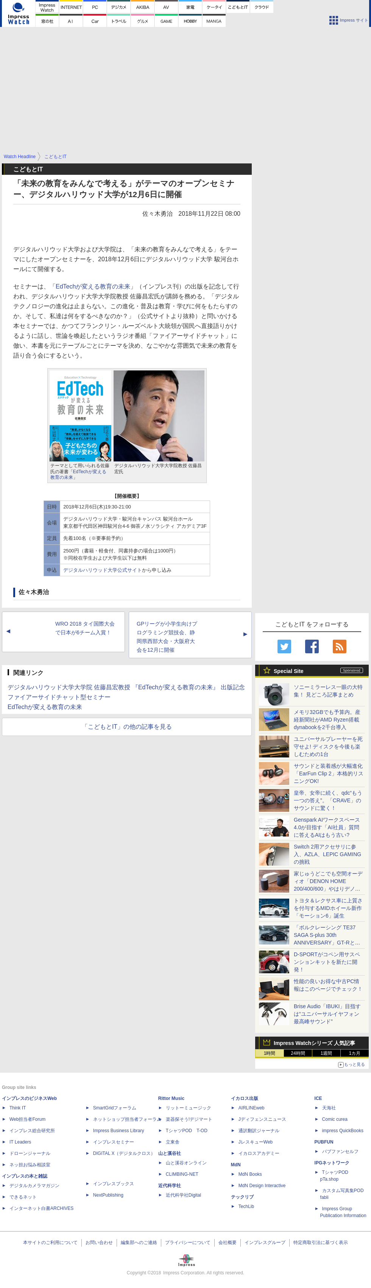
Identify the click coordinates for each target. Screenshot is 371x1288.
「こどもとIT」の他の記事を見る (127, 726)
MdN (236, 1164)
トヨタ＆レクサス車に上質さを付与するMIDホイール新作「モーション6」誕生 (328, 908)
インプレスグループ (265, 1242)
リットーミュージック (188, 1108)
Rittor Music (171, 1098)
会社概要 (227, 1242)
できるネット (23, 1197)
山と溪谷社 (169, 1153)
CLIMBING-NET (182, 1174)
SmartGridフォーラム (115, 1108)
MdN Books (250, 1174)
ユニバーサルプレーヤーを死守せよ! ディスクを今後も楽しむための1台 (328, 746)
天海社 (329, 1108)
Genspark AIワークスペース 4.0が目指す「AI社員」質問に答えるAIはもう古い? (327, 827)
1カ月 (355, 1053)
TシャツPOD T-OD (186, 1130)
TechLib (246, 1206)
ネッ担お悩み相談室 (29, 1164)
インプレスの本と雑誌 (24, 1176)
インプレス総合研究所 (32, 1130)
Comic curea (335, 1119)
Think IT (17, 1108)
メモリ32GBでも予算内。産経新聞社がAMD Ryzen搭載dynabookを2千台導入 (327, 719)
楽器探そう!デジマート (189, 1119)
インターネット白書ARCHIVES (41, 1208)
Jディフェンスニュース (262, 1119)
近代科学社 (169, 1185)
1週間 (326, 1053)
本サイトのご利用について (50, 1242)
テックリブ (242, 1197)
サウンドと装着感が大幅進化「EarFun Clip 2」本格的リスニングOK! (328, 773)
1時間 (270, 1053)
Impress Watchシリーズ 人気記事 (314, 1043)
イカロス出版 (244, 1098)
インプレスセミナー (113, 1142)
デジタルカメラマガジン (34, 1185)
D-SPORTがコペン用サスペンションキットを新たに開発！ (327, 962)
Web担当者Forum (27, 1119)
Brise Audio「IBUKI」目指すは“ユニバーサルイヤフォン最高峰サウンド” (327, 1013)
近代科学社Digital (183, 1195)
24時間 (298, 1053)
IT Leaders (20, 1142)
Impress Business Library (118, 1130)
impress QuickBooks (342, 1130)
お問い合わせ (99, 1242)
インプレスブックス (113, 1183)
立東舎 (172, 1142)
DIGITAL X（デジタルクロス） (124, 1153)
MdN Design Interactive (262, 1185)
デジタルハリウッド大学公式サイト (102, 570)
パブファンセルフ (340, 1151)
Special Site (289, 671)
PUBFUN (324, 1142)
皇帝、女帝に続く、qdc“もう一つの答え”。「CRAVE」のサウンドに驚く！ (328, 800)
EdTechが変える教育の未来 (93, 286)
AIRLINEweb (251, 1108)
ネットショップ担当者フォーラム (127, 1119)
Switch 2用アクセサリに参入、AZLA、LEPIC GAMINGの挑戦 (327, 854)
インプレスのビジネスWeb (29, 1098)
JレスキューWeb (255, 1142)
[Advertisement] (185, 95)
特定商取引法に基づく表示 (320, 1242)
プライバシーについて (187, 1242)
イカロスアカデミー (258, 1153)
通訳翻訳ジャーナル (258, 1130)
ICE (318, 1098)
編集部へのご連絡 (139, 1242)
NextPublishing (108, 1195)
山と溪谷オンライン (186, 1163)
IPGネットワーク (332, 1163)
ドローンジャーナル (29, 1153)
